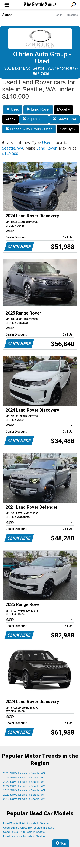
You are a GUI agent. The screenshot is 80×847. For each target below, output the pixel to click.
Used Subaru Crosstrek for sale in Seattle (28, 827)
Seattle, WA (64, 119)
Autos (7, 15)
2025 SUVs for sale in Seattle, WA (24, 773)
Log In (58, 14)
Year (10, 119)
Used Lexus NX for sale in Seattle (24, 836)
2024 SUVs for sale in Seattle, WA (24, 777)
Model (63, 109)
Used (12, 109)
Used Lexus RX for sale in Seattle (24, 832)
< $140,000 (34, 119)
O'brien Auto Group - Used (29, 129)
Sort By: (67, 129)
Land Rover (38, 109)
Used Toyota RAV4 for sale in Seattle (26, 823)
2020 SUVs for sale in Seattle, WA (24, 794)
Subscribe (71, 14)
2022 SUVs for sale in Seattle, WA (24, 786)
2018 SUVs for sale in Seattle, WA (24, 799)
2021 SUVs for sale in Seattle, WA (24, 790)
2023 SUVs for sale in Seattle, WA (24, 781)
